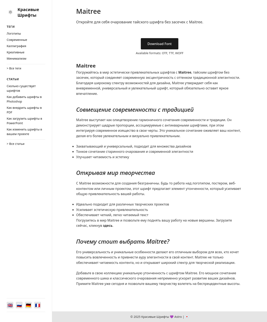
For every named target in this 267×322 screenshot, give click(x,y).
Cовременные (17, 40)
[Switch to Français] (37, 305)
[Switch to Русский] (19, 305)
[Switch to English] (10, 305)
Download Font (159, 43)
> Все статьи (15, 144)
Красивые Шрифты (28, 12)
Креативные (15, 52)
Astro (178, 317)
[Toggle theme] (10, 12)
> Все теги (14, 68)
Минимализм (16, 58)
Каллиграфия (16, 46)
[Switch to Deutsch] (28, 305)
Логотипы (14, 33)
